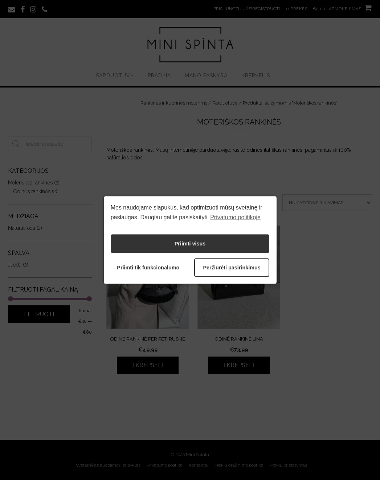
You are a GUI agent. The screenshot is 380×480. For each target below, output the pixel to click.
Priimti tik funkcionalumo (148, 267)
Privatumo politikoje (235, 217)
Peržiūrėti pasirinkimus (231, 267)
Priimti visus (190, 244)
